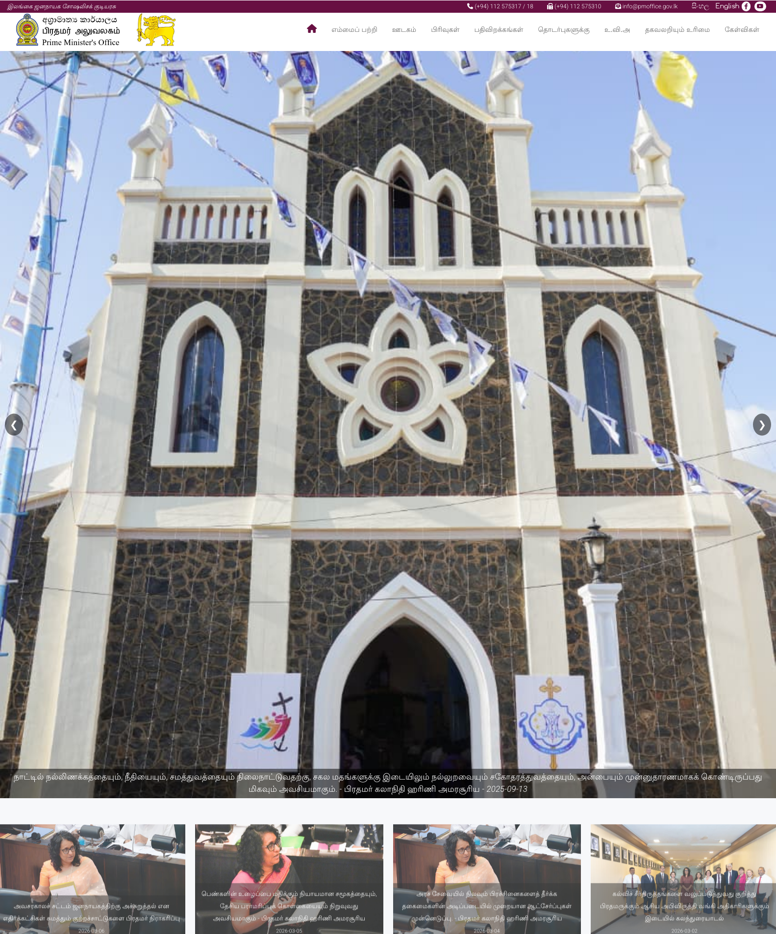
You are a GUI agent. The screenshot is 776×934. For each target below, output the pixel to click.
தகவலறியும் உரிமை (677, 29)
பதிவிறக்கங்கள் (499, 29)
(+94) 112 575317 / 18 (500, 5)
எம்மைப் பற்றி (354, 29)
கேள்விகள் (742, 29)
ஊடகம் (404, 29)
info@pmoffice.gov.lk (646, 5)
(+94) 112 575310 (574, 5)
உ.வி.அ (617, 29)
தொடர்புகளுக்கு (564, 29)
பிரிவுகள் (445, 29)
